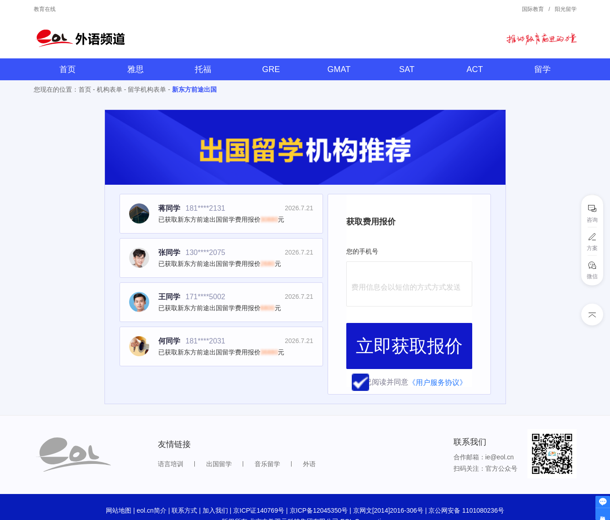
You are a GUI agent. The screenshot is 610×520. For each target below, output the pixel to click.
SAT (407, 69)
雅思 (135, 69)
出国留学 (219, 435)
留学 (542, 69)
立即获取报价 (409, 306)
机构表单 (109, 89)
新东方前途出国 (194, 89)
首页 (67, 69)
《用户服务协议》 (437, 329)
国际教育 (533, 9)
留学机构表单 (147, 89)
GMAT (339, 69)
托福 (203, 69)
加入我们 (215, 481)
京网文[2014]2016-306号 (388, 481)
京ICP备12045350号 (319, 481)
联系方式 (184, 481)
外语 (309, 435)
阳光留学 (566, 9)
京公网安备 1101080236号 (466, 481)
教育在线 (45, 9)
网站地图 (118, 481)
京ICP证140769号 (258, 481)
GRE (271, 69)
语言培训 (170, 435)
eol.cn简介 (151, 481)
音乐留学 (267, 435)
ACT (474, 69)
